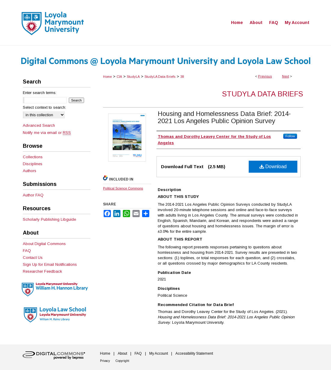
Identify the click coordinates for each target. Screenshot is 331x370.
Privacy (105, 360)
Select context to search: (44, 107)
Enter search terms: (39, 92)
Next (285, 76)
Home (107, 76)
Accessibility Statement (194, 353)
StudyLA (133, 76)
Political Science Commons (123, 188)
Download (273, 166)
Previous (265, 76)
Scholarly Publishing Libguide (49, 219)
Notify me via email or (47, 132)
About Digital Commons (44, 243)
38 (182, 76)
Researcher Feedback (42, 271)
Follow (290, 136)
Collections (33, 157)
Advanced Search (39, 125)
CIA (119, 76)
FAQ (27, 250)
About (122, 353)
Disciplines (32, 164)
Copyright (122, 360)
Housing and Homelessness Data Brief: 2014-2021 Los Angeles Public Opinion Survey (224, 117)
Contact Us (33, 257)
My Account (158, 353)
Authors (29, 170)
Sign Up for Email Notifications (50, 264)
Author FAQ (33, 195)
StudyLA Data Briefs (159, 76)
